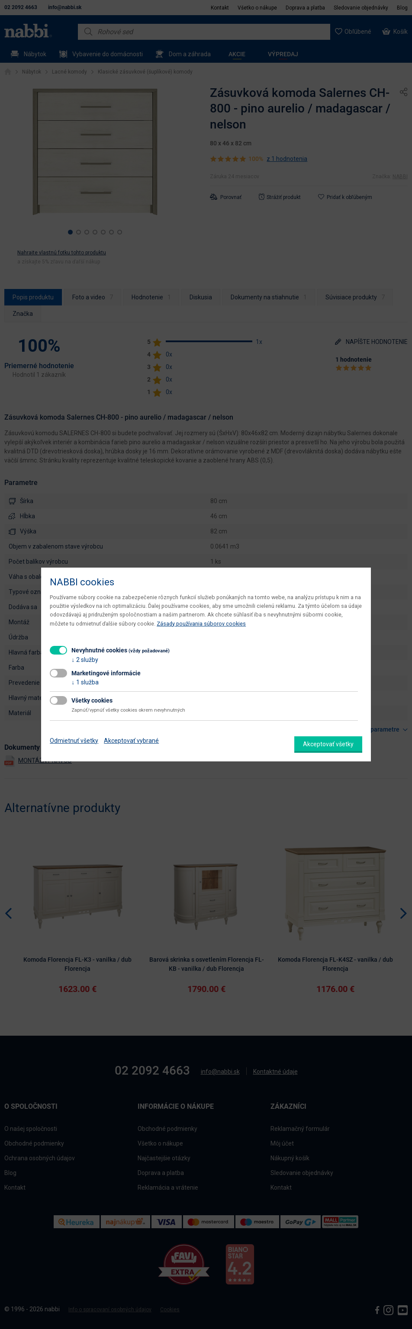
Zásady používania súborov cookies (201, 623)
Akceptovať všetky (328, 744)
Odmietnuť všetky (74, 740)
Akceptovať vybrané (131, 740)
